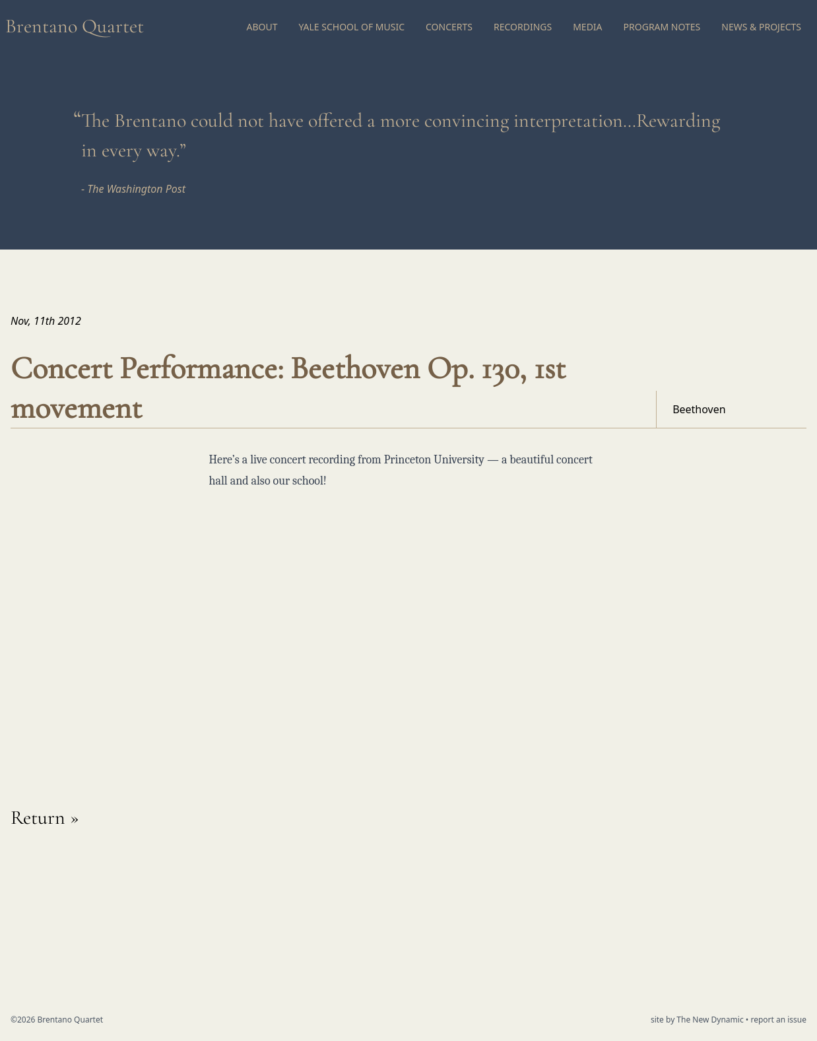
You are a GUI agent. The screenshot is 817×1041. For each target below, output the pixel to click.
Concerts (449, 26)
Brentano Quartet (74, 26)
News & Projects (761, 26)
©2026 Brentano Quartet (57, 1019)
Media (587, 26)
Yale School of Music (351, 26)
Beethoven (699, 409)
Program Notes (662, 26)
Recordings (523, 26)
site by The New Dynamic (698, 1019)
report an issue (778, 1019)
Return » (45, 817)
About (261, 26)
